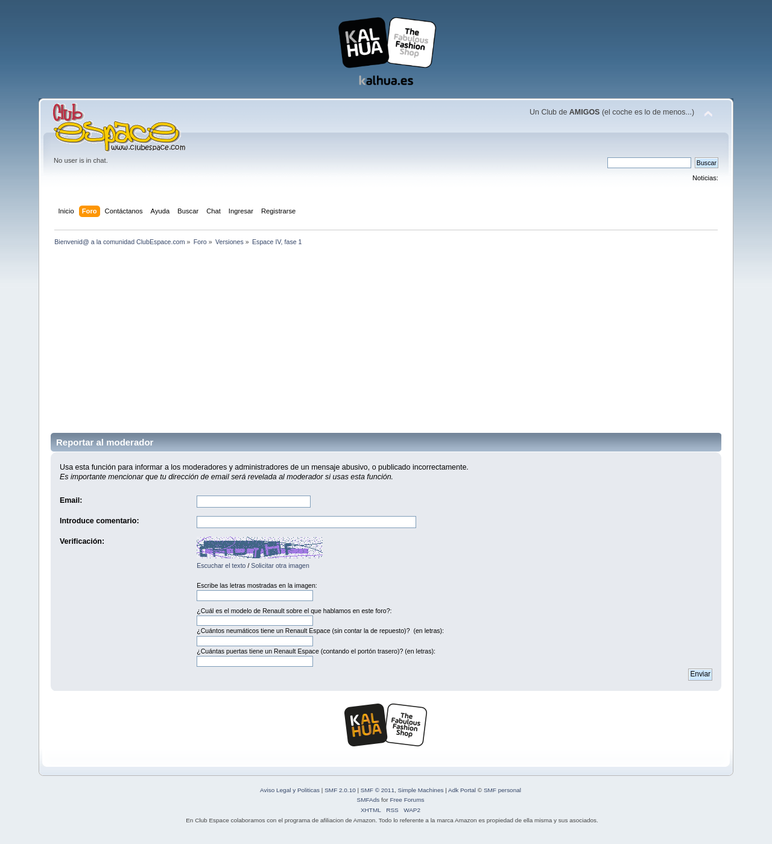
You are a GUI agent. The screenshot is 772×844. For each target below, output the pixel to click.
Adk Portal (462, 790)
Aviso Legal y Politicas (290, 790)
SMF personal (502, 790)
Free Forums (407, 799)
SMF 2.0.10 (340, 790)
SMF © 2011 (377, 790)
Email (70, 500)
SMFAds (368, 799)
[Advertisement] (386, 334)
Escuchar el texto (221, 565)
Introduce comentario (98, 521)
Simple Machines (421, 790)
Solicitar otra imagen (280, 565)
